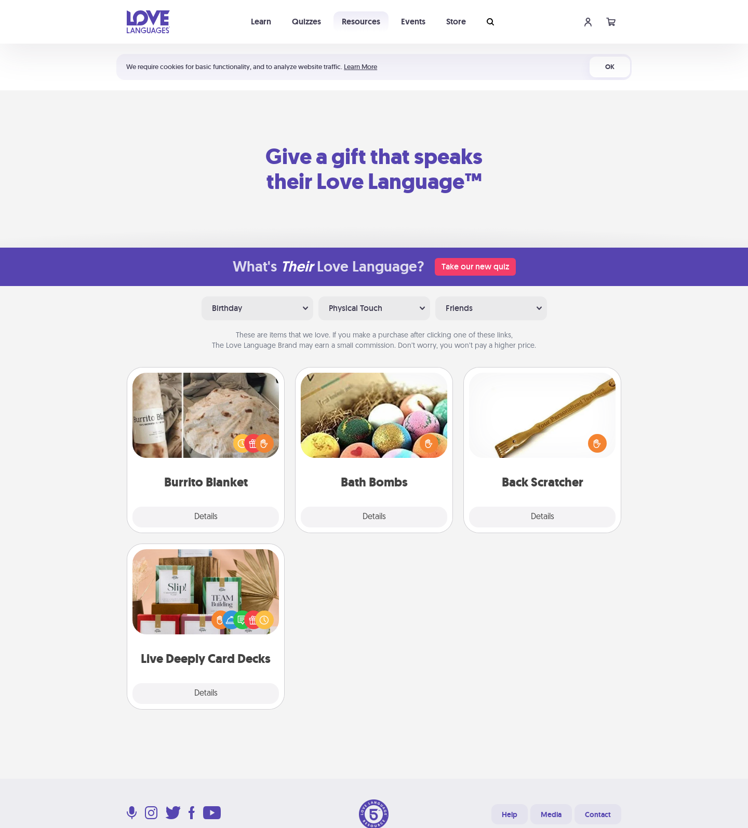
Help (509, 814)
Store (456, 21)
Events (413, 21)
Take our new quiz (475, 266)
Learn (261, 21)
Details (206, 517)
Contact (598, 814)
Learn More (360, 66)
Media (551, 814)
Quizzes (306, 21)
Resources (361, 21)
